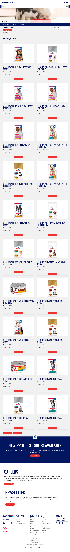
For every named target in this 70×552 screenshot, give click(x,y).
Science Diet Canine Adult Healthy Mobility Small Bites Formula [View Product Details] (52, 146)
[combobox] (34, 6)
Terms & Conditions (35, 540)
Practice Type (20, 516)
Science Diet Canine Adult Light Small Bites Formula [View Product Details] (16, 224)
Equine (18, 519)
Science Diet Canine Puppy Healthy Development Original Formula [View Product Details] (51, 224)
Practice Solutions (61, 518)
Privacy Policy (35, 542)
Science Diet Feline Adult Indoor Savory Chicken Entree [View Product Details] (17, 380)
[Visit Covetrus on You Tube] (12, 523)
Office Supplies (46, 523)
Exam (31, 523)
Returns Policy (35, 538)
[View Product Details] (18, 54)
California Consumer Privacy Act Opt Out (35, 544)
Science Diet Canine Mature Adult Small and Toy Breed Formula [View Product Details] (52, 68)
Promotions (59, 523)
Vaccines (44, 532)
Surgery (44, 527)
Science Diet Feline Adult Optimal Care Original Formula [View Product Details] (51, 263)
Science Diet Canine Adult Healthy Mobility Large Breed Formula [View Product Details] (18, 185)
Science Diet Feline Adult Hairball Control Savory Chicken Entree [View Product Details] (18, 302)
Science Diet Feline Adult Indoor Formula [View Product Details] (49, 379)
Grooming (33, 525)
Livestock (18, 521)
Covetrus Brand (34, 527)
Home (2, 24)
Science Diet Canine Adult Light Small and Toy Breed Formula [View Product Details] (51, 107)
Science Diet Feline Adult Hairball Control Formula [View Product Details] (50, 302)
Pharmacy (45, 525)
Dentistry (33, 521)
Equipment (59, 516)
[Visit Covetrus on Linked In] (4, 523)
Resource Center (60, 521)
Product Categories (12, 24)
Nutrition (21, 24)
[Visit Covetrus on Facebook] (7, 523)
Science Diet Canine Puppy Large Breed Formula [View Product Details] (17, 262)
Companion (19, 518)
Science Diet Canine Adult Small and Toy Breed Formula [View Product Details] (17, 68)
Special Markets (20, 523)
